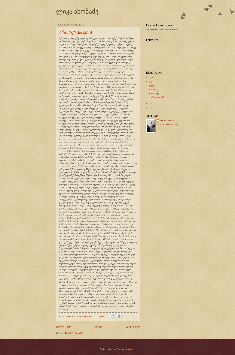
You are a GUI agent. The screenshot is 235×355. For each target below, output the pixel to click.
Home (98, 326)
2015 (151, 78)
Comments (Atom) (75, 333)
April (153, 89)
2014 (151, 82)
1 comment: (99, 316)
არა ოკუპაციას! (75, 32)
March (154, 94)
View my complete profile (167, 124)
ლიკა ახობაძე (77, 11)
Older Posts (133, 326)
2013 (151, 86)
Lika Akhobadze (152, 30)
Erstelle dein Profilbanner (168, 30)
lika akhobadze (167, 120)
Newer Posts (63, 326)
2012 (151, 103)
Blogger (131, 349)
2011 (151, 108)
